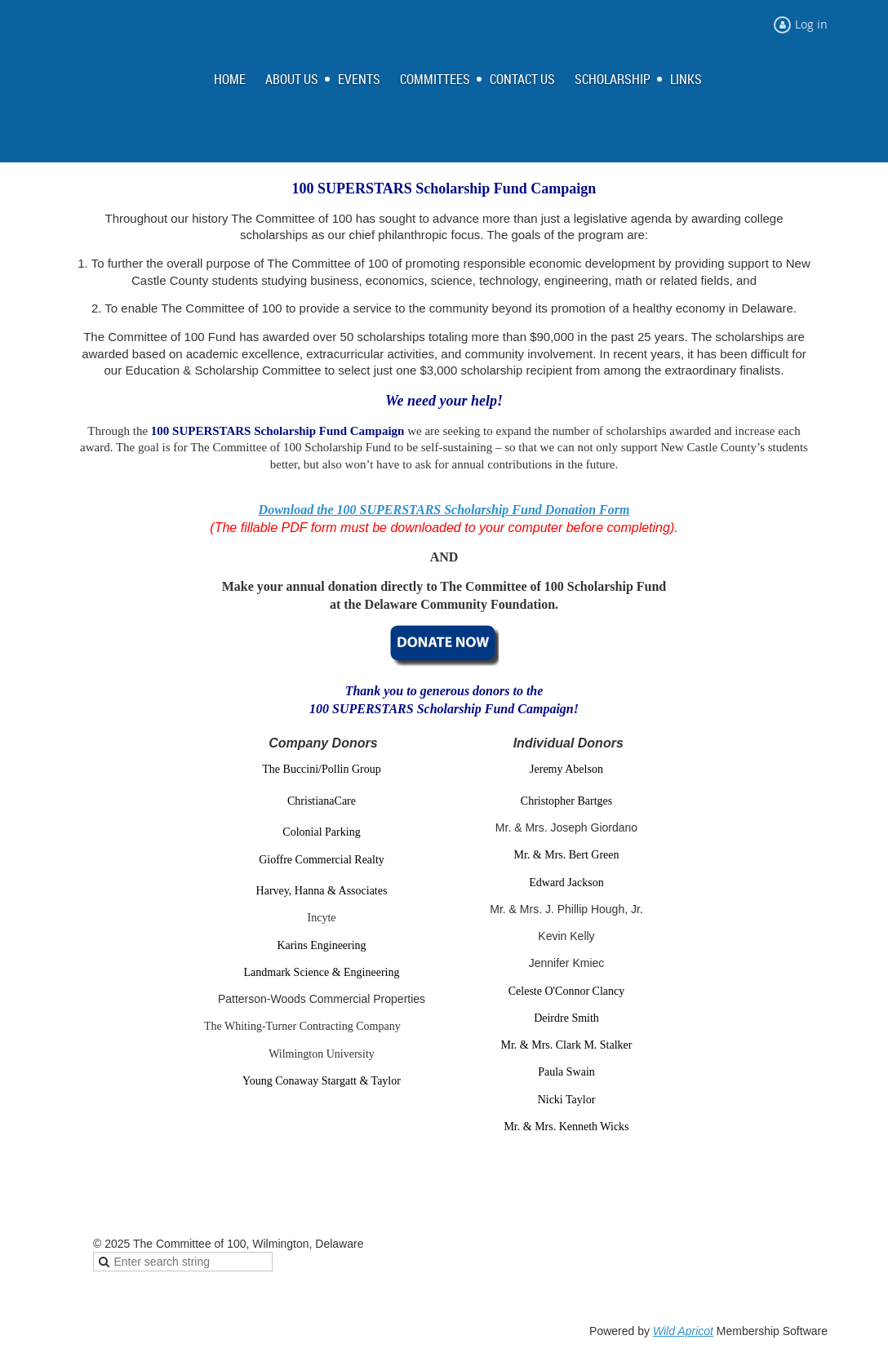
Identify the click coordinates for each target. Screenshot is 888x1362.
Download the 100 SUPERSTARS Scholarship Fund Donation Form (444, 510)
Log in (811, 24)
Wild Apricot (683, 1331)
